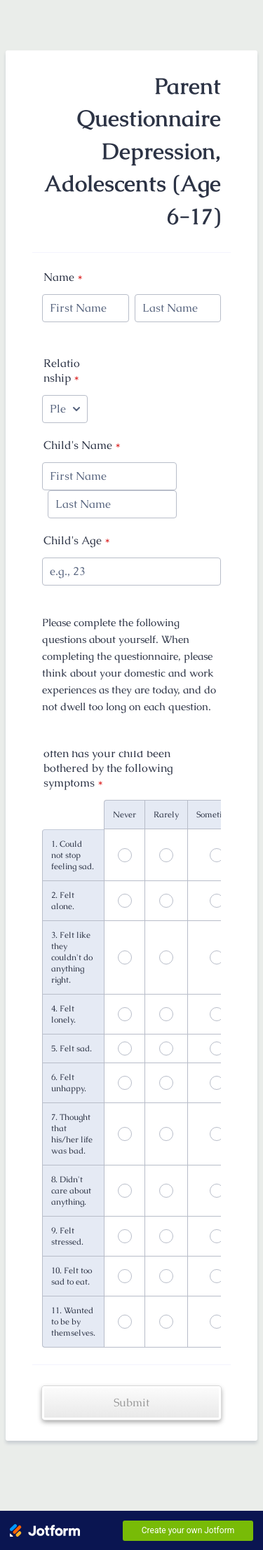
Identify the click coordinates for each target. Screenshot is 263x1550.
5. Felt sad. (71, 1048)
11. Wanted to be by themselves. (73, 1321)
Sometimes (216, 814)
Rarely (166, 814)
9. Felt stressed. (67, 1236)
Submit (131, 1402)
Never (124, 814)
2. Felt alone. (62, 901)
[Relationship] (65, 409)
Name (63, 277)
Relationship (61, 370)
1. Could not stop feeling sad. (72, 855)
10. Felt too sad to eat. (71, 1276)
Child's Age (76, 540)
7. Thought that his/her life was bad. (72, 1134)
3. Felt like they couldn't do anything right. (72, 957)
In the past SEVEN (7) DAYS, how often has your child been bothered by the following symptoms (126, 760)
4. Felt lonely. (63, 1014)
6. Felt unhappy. (68, 1083)
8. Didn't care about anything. (71, 1191)
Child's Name (82, 445)
